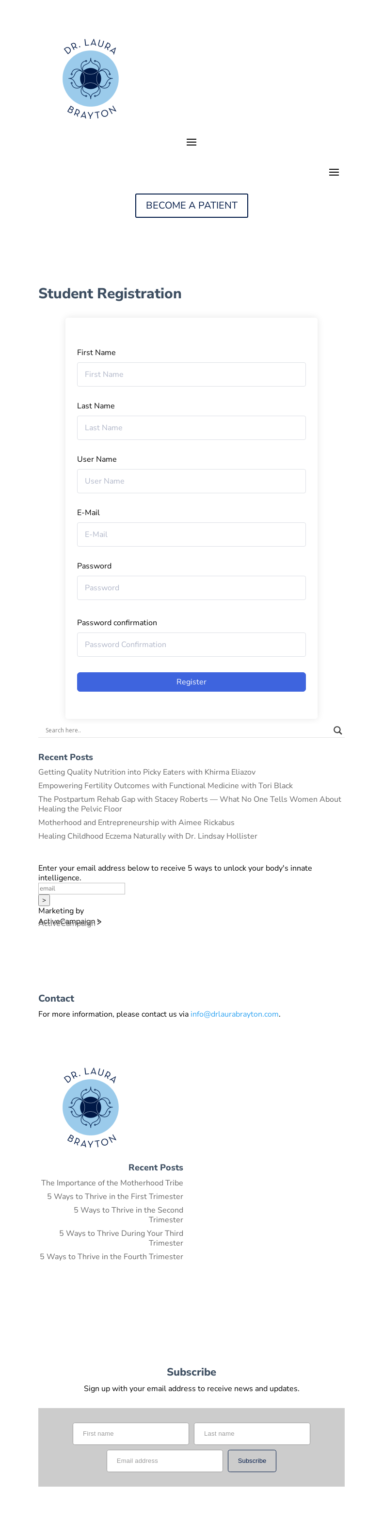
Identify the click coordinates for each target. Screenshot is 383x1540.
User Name (97, 459)
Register (191, 682)
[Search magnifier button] (338, 730)
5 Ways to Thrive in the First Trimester (115, 1196)
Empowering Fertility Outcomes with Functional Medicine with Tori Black (165, 785)
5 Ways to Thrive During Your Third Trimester (121, 1238)
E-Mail (88, 513)
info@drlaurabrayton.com (235, 1014)
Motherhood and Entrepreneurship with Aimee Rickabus (136, 822)
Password (94, 566)
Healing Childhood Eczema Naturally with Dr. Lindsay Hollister (147, 836)
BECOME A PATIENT (192, 205)
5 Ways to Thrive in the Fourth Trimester (111, 1256)
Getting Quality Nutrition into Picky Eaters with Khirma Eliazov (146, 772)
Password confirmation (117, 623)
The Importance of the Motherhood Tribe (112, 1183)
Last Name (96, 406)
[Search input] (187, 730)
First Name (96, 352)
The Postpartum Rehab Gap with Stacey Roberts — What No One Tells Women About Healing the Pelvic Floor (189, 804)
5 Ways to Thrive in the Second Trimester (128, 1215)
